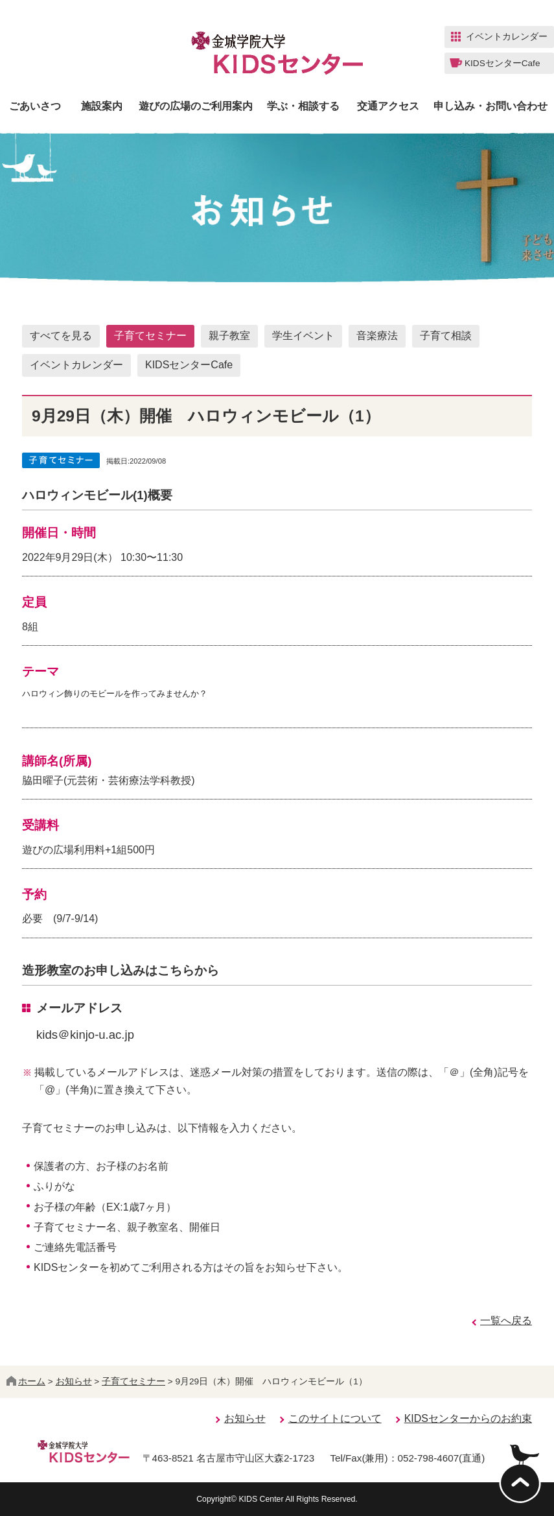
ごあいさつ (35, 106)
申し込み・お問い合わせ (490, 106)
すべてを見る (61, 335)
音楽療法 (377, 335)
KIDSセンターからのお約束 (468, 1418)
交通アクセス (388, 106)
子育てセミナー (150, 335)
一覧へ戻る (506, 1320)
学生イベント (303, 335)
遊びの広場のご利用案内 (196, 106)
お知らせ (74, 1381)
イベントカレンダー (76, 364)
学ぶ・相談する (303, 106)
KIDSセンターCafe (189, 364)
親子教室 (229, 335)
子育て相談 (446, 335)
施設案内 (101, 106)
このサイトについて (335, 1418)
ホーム (25, 1381)
